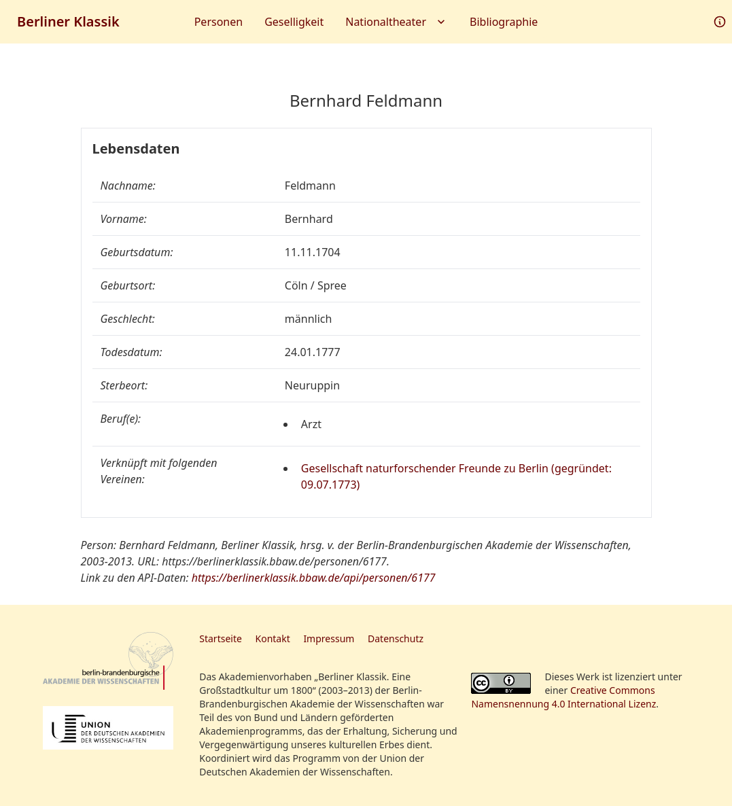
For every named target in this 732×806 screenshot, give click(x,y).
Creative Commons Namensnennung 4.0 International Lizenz (563, 697)
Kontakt (273, 638)
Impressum (328, 638)
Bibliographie (504, 21)
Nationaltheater (396, 21)
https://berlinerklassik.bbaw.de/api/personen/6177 (314, 577)
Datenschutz (395, 638)
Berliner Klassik (68, 21)
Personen (218, 21)
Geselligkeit (294, 21)
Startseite (220, 638)
